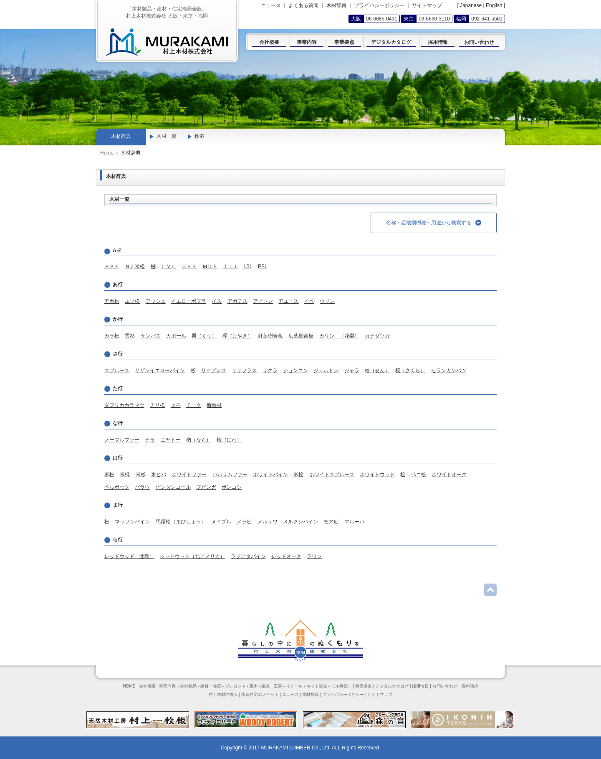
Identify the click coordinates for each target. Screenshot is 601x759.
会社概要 (147, 686)
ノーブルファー (121, 440)
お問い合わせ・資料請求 (455, 686)
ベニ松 (418, 474)
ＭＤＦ (209, 266)
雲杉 (130, 336)
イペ (309, 301)
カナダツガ (377, 336)
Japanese (471, 5)
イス (217, 301)
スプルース (116, 370)
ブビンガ (206, 487)
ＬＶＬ (168, 266)
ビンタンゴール (173, 487)
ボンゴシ (232, 487)
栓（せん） (377, 370)
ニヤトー (171, 440)
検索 (199, 136)
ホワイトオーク (449, 474)
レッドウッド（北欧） (129, 556)
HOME (129, 686)
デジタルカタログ (392, 686)
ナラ (150, 440)
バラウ (142, 487)
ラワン (314, 556)
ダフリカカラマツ (124, 405)
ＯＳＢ (189, 266)
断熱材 (214, 405)
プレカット (235, 686)
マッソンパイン (132, 522)
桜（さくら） (410, 370)
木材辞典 (336, 5)
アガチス (237, 301)
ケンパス (151, 336)
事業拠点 (363, 686)
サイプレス (213, 370)
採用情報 (420, 686)
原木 (253, 686)
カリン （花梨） (339, 336)
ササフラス (244, 370)
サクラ (270, 370)
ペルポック (116, 487)
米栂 (125, 474)
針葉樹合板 (270, 336)
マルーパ (354, 522)
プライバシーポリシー (379, 5)
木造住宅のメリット (260, 694)
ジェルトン (325, 370)
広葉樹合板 (300, 336)
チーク (193, 405)
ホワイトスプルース (331, 474)
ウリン (327, 301)
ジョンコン (295, 370)
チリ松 (157, 405)
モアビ (330, 522)
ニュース (271, 5)
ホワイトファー (189, 474)
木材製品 (188, 686)
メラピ (244, 522)
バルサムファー (229, 474)
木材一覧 (167, 136)
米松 (109, 474)
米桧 (298, 474)
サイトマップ (427, 5)
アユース (288, 301)
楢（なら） (198, 440)
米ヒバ (158, 474)
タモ (176, 405)
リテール (294, 686)
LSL (247, 266)
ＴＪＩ (230, 266)
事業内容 (167, 686)
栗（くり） (204, 336)
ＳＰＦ (111, 266)
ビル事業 (339, 686)
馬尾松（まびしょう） (181, 522)
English (494, 5)
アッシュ (156, 301)
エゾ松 (132, 301)
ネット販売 (316, 686)
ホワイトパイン (270, 474)
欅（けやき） (237, 336)
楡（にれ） (229, 440)
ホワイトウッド (377, 474)
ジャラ (351, 370)
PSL (263, 266)
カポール (176, 336)
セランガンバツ (448, 370)
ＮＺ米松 (135, 266)
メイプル (221, 522)
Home (107, 153)
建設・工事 (271, 686)
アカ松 (111, 301)
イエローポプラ (188, 301)
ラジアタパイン (248, 556)
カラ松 (111, 336)
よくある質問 (303, 5)
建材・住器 (210, 686)
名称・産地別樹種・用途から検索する (433, 223)
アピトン (263, 301)
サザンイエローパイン (160, 370)
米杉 (141, 474)
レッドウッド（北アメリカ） (192, 556)
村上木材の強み (223, 694)
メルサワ (268, 522)
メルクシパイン (300, 522)
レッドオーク (286, 556)
